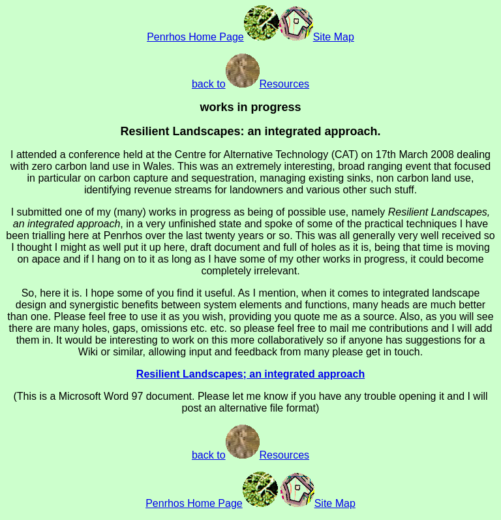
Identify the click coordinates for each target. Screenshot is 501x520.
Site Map (316, 36)
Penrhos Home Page (213, 36)
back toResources (250, 83)
